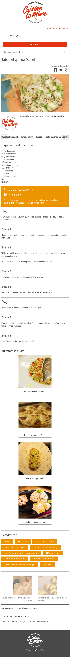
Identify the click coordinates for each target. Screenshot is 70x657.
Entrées (47, 564)
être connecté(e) (18, 622)
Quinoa (36, 203)
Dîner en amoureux (14, 558)
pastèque (24, 203)
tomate (42, 203)
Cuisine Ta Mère (57, 116)
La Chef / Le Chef (45, 541)
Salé (7, 541)
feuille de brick (43, 200)
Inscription (52, 28)
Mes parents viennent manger (20, 564)
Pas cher (22, 541)
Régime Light (53, 553)
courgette (33, 200)
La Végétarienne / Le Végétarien (21, 553)
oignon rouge (14, 203)
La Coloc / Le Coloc (15, 547)
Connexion (63, 28)
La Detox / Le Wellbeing (45, 547)
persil (30, 203)
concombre (24, 200)
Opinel (64, 137)
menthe (53, 200)
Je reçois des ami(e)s (44, 558)
